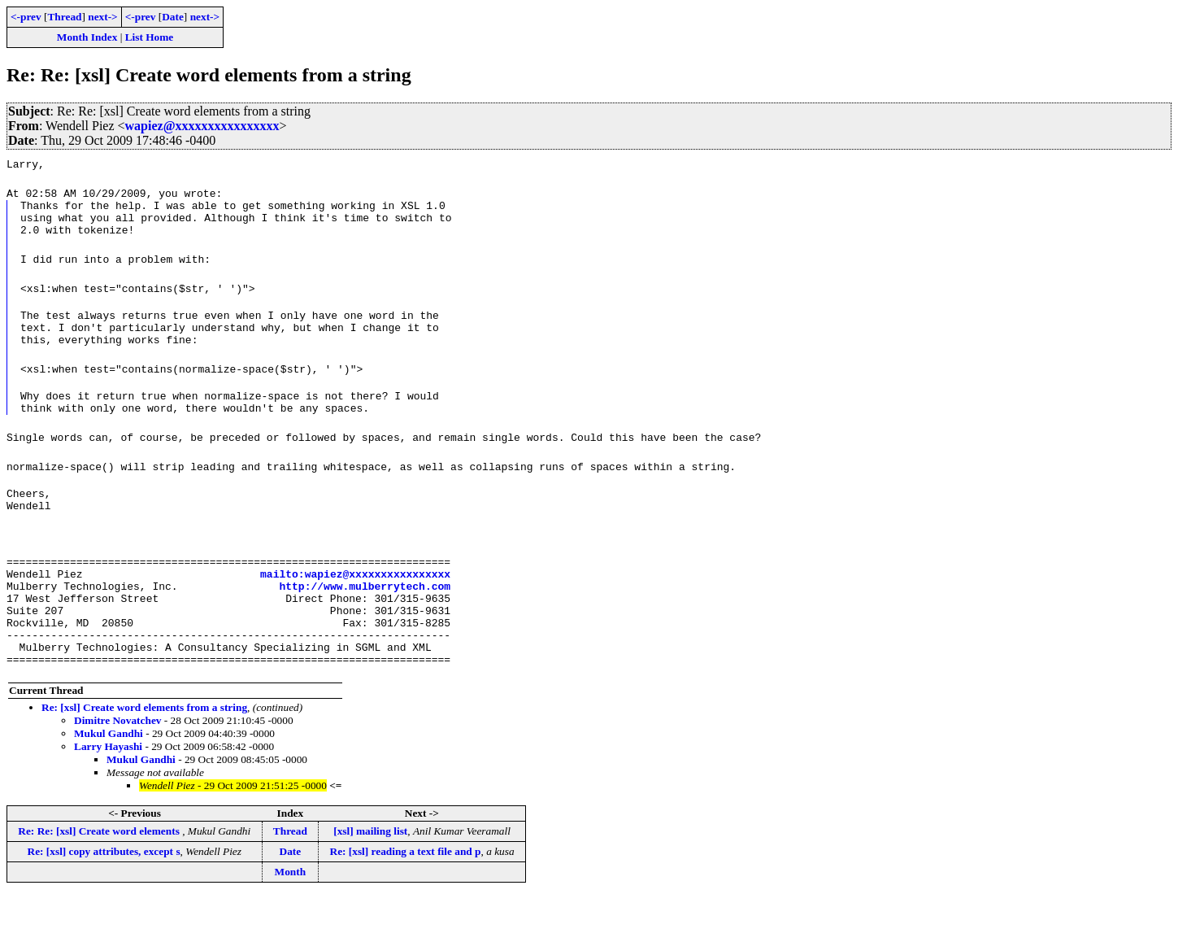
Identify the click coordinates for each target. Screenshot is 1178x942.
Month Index (87, 37)
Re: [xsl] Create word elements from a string (144, 754)
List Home (149, 37)
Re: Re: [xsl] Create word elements (100, 877)
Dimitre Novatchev (117, 767)
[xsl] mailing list (370, 877)
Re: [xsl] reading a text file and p (405, 898)
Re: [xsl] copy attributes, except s (104, 898)
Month (290, 918)
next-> (102, 17)
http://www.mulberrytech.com (364, 617)
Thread (64, 17)
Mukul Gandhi (108, 780)
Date (173, 17)
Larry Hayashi (108, 793)
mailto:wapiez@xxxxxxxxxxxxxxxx (355, 602)
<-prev (26, 17)
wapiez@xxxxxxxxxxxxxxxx (202, 126)
